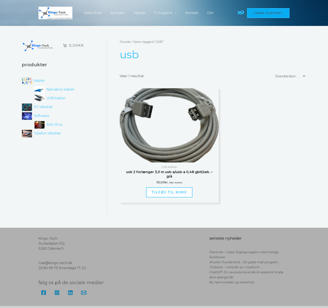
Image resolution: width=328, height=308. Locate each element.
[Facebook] (43, 269)
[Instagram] (57, 269)
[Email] (84, 269)
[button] (169, 13)
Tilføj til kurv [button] (149, 165)
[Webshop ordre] (289, 76)
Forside (125, 42)
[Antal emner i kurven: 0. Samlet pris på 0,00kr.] (74, 45)
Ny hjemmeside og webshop (232, 259)
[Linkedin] (70, 269)
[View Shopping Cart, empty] (239, 13)
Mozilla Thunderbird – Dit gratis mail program (245, 239)
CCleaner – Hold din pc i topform (235, 244)
